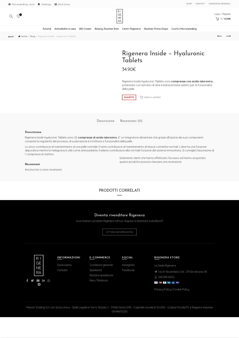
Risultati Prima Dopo (156, 30)
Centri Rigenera (131, 30)
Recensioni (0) (131, 122)
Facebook (128, 271)
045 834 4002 (166, 278)
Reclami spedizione (101, 276)
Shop (189, 3)
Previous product (220, 37)
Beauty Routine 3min (107, 30)
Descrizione (106, 122)
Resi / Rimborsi (99, 281)
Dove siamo (64, 266)
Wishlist (20, 15)
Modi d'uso (64, 4)
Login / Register (222, 14)
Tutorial (46, 30)
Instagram (128, 266)
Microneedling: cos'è (23, 4)
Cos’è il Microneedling (184, 30)
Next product (228, 37)
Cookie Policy (181, 290)
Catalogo (46, 4)
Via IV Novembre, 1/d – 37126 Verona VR (182, 273)
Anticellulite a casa (65, 30)
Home (24, 37)
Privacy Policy (162, 290)
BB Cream (85, 30)
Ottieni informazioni (119, 233)
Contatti (200, 3)
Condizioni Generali (220, 3)
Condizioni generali (101, 266)
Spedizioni (96, 271)
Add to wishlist (152, 98)
